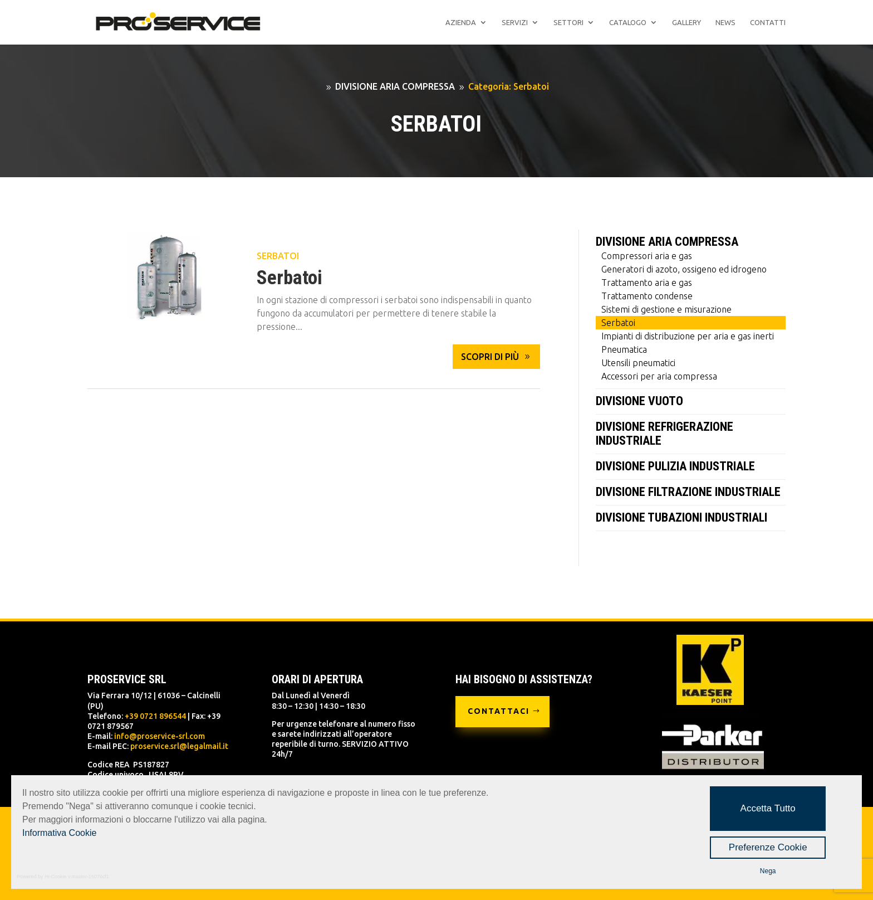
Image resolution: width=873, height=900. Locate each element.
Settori (568, 22)
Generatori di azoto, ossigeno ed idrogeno (684, 269)
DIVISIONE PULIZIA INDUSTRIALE (675, 466)
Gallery (686, 22)
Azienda (460, 22)
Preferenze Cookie (768, 847)
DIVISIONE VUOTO (639, 401)
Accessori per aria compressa (659, 376)
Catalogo (627, 22)
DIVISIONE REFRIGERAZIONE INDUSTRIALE (664, 433)
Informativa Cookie (59, 833)
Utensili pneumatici (638, 363)
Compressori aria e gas (646, 256)
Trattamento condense (647, 296)
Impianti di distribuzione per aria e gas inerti (687, 336)
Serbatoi (278, 256)
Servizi (515, 22)
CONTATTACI (498, 711)
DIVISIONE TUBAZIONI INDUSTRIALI (681, 517)
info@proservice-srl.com (159, 736)
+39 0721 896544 (155, 716)
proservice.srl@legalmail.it (179, 746)
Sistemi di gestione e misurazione (666, 309)
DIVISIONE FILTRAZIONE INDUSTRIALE (688, 492)
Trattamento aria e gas (646, 283)
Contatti (768, 22)
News (725, 22)
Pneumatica (624, 349)
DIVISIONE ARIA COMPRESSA (667, 242)
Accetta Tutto (768, 808)
